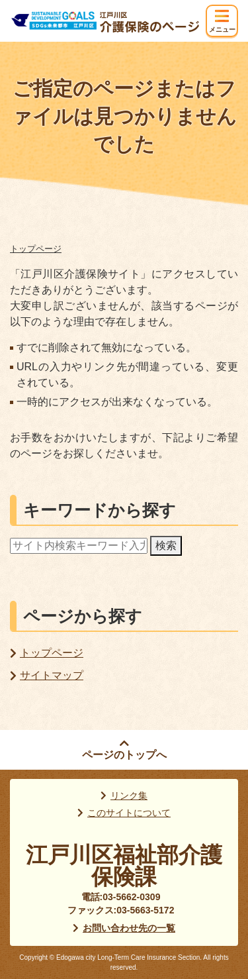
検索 (166, 545)
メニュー (222, 29)
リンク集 (128, 795)
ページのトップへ (124, 754)
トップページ (36, 248)
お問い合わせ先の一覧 (129, 928)
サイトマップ (51, 675)
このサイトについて (129, 812)
